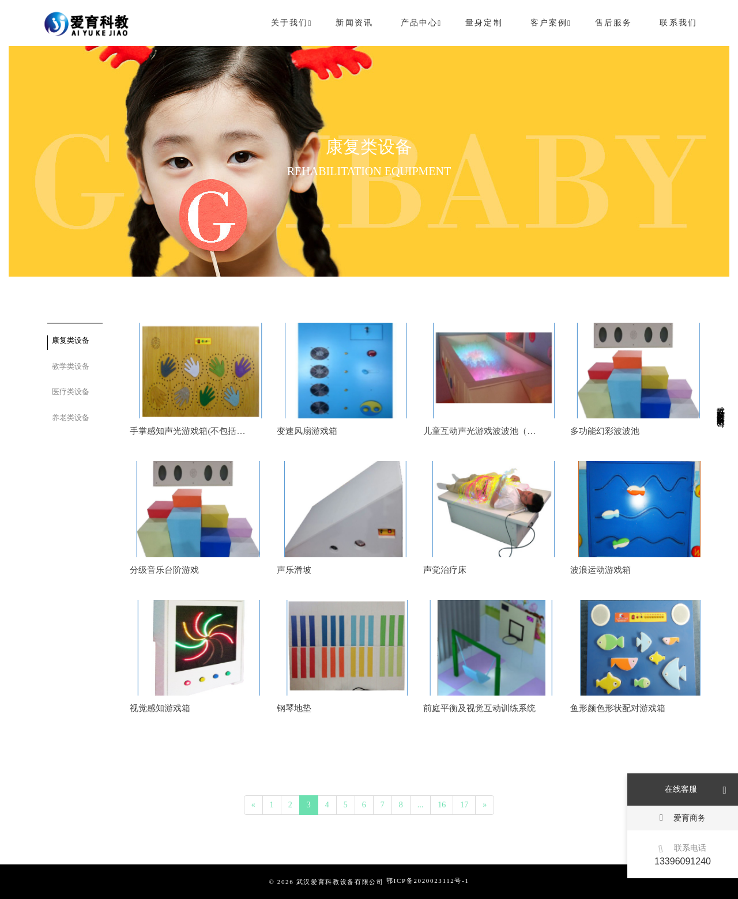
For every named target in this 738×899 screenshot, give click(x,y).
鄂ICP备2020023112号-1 (427, 881)
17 (464, 804)
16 (442, 804)
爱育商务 (683, 817)
